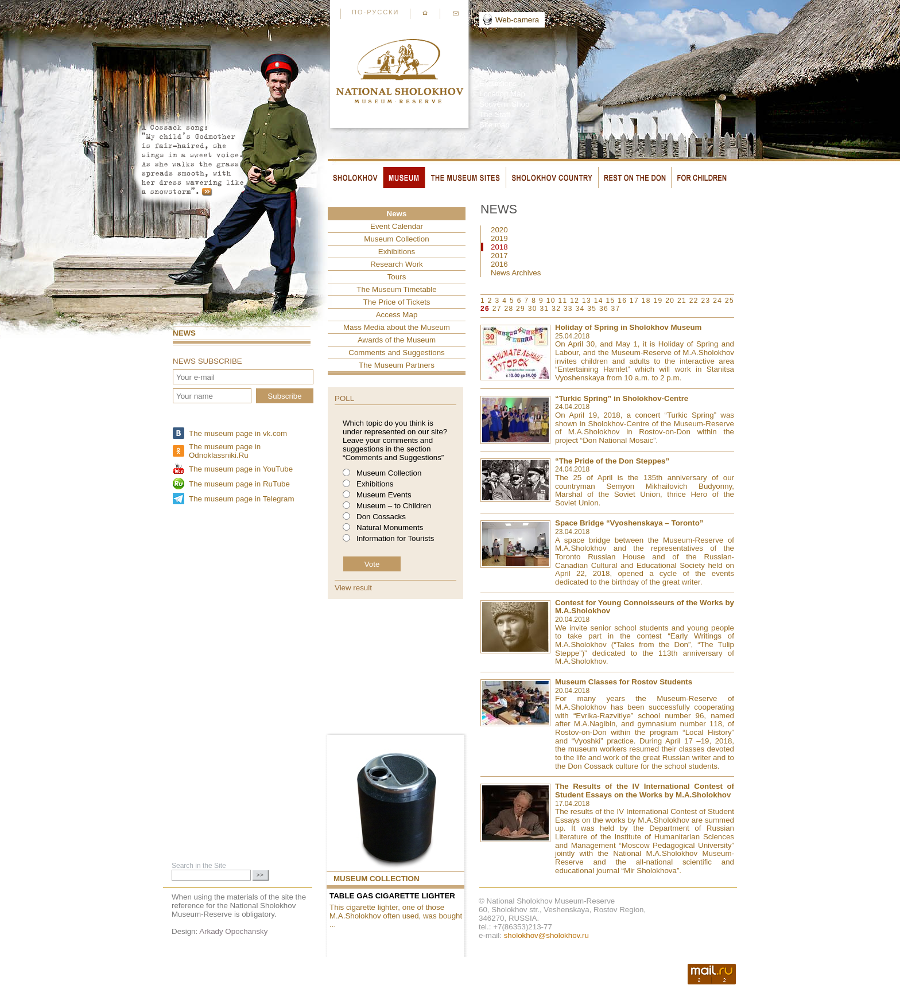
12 (574, 301)
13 (586, 301)
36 (603, 309)
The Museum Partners (397, 365)
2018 (499, 247)
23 (706, 301)
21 (681, 301)
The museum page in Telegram (241, 499)
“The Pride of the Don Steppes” (612, 461)
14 (598, 301)
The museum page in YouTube (241, 469)
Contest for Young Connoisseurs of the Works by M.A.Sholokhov (644, 607)
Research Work (396, 264)
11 (563, 301)
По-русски (375, 12)
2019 (499, 238)
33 (568, 309)
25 (729, 301)
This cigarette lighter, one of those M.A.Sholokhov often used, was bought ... (395, 916)
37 (615, 309)
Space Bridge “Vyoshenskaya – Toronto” (629, 523)
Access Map (397, 314)
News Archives (516, 272)
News (184, 333)
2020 (499, 229)
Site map (494, 124)
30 (532, 309)
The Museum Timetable (396, 289)
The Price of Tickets (396, 302)
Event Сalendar (396, 226)
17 (634, 301)
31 (544, 309)
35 (591, 309)
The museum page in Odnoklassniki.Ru (225, 451)
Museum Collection (396, 239)
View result (353, 587)
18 (646, 301)
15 (610, 301)
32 (556, 309)
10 (551, 301)
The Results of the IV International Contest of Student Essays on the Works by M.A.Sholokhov (644, 790)
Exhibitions (396, 251)
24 (717, 301)
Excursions (498, 83)
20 (669, 301)
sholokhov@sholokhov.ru (546, 935)
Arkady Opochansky (233, 931)
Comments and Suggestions (396, 352)
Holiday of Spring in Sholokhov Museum (628, 327)
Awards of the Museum (397, 340)
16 (622, 301)
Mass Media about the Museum (396, 327)
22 (694, 301)
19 (658, 301)
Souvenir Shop (504, 104)
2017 (499, 255)
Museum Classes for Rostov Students (623, 682)
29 (520, 309)
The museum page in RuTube (239, 484)
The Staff (494, 114)
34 (580, 309)
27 (497, 309)
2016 (499, 264)
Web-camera (517, 19)
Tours (396, 276)
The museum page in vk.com (238, 433)
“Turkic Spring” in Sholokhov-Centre (621, 398)
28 (508, 309)
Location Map (502, 93)
